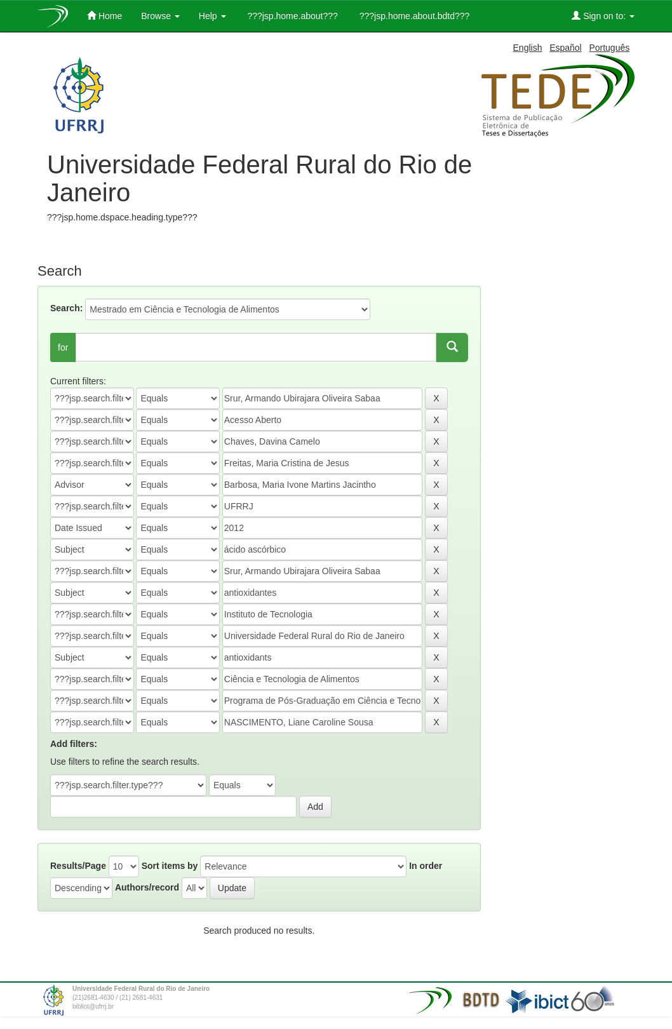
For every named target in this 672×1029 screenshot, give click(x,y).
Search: (66, 308)
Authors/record (147, 887)
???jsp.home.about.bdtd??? (413, 16)
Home (104, 15)
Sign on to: (603, 15)
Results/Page (78, 866)
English (527, 48)
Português (609, 48)
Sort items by (170, 866)
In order (425, 866)
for (63, 347)
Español (565, 48)
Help (212, 16)
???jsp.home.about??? (291, 16)
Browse (160, 16)
